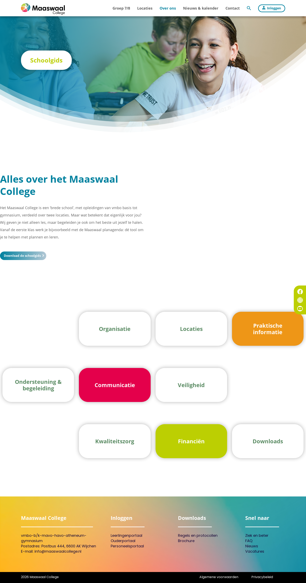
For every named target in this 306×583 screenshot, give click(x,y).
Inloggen (271, 8)
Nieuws (251, 546)
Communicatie (115, 386)
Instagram (300, 300)
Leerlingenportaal (126, 536)
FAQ (248, 541)
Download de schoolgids (23, 255)
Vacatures (254, 552)
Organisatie (115, 329)
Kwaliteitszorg (115, 442)
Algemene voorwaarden (218, 577)
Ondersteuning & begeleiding (38, 385)
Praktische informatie (267, 329)
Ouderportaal (123, 541)
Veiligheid (191, 386)
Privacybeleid (262, 577)
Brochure (186, 541)
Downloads (268, 442)
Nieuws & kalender (200, 8)
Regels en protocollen (198, 536)
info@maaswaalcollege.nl (57, 552)
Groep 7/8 (121, 8)
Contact (232, 8)
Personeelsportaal (127, 546)
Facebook (300, 291)
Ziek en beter (256, 536)
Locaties (144, 8)
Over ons (168, 8)
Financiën (191, 442)
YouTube (300, 309)
